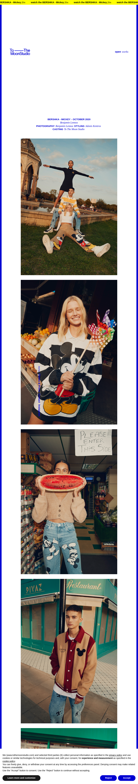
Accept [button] (126, 778)
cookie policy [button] (9, 761)
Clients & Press (39, 382)
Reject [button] (108, 778)
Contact (39, 398)
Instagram (39, 410)
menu (39, 369)
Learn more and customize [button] (21, 778)
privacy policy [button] (115, 755)
